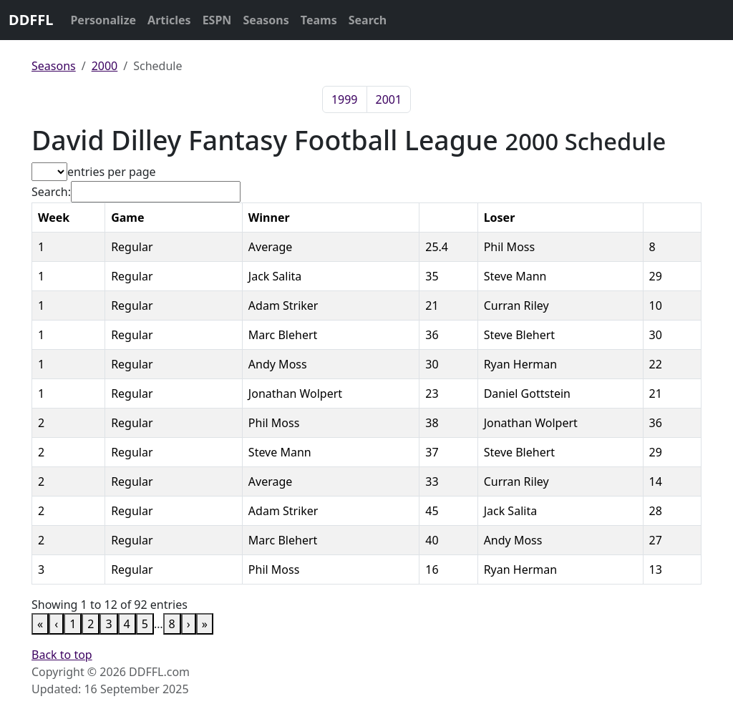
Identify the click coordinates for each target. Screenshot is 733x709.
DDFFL (31, 19)
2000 (105, 66)
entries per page (111, 172)
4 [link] (127, 624)
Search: (51, 192)
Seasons (265, 20)
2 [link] (90, 624)
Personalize (103, 20)
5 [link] (145, 624)
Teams (319, 20)
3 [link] (108, 624)
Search (368, 20)
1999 (344, 99)
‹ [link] (56, 624)
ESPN (217, 20)
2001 (389, 99)
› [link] (188, 624)
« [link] (40, 624)
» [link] (205, 624)
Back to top (61, 654)
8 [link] (172, 624)
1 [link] (72, 624)
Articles (169, 20)
